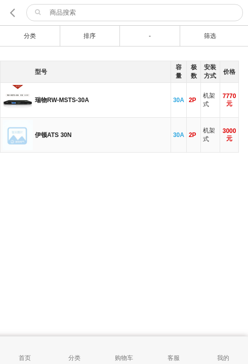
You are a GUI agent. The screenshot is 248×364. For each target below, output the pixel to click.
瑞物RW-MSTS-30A (62, 100)
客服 (174, 357)
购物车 (124, 357)
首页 (25, 357)
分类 (74, 357)
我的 (223, 357)
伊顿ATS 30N (53, 135)
